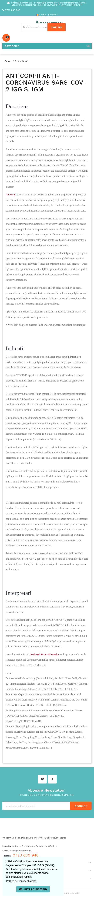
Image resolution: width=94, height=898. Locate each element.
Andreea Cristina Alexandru (44, 654)
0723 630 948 (12, 10)
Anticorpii (11, 194)
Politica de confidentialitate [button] (21, 881)
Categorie (12, 46)
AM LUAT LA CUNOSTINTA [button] (33, 889)
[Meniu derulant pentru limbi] (52, 15)
